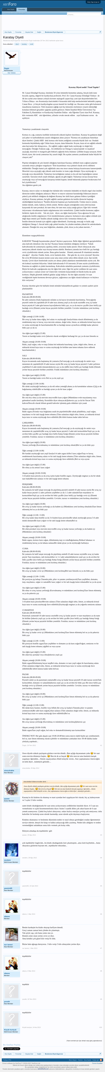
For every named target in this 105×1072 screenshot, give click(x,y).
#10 (100, 1027)
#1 (101, 745)
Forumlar (21, 9)
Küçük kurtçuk (10, 1030)
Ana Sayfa (10, 9)
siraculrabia (9, 770)
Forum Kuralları (97, 1063)
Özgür (31, 40)
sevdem (7, 860)
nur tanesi (8, 945)
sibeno (7, 916)
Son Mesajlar (20, 13)
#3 (101, 835)
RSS (101, 1060)
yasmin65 (8, 888)
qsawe (7, 799)
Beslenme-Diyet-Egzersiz (11, 40)
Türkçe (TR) (7, 1060)
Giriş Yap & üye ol (93, 2)
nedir (31, 44)
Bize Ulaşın (73, 1060)
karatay (24, 44)
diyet (17, 44)
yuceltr (7, 1002)
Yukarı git (95, 1060)
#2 (101, 768)
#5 (101, 886)
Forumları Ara (8, 13)
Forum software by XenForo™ (21, 1063)
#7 (101, 948)
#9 (101, 999)
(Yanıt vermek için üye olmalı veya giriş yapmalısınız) (84, 1041)
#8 (101, 971)
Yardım (80, 1060)
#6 (101, 914)
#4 (101, 858)
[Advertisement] (53, 22)
